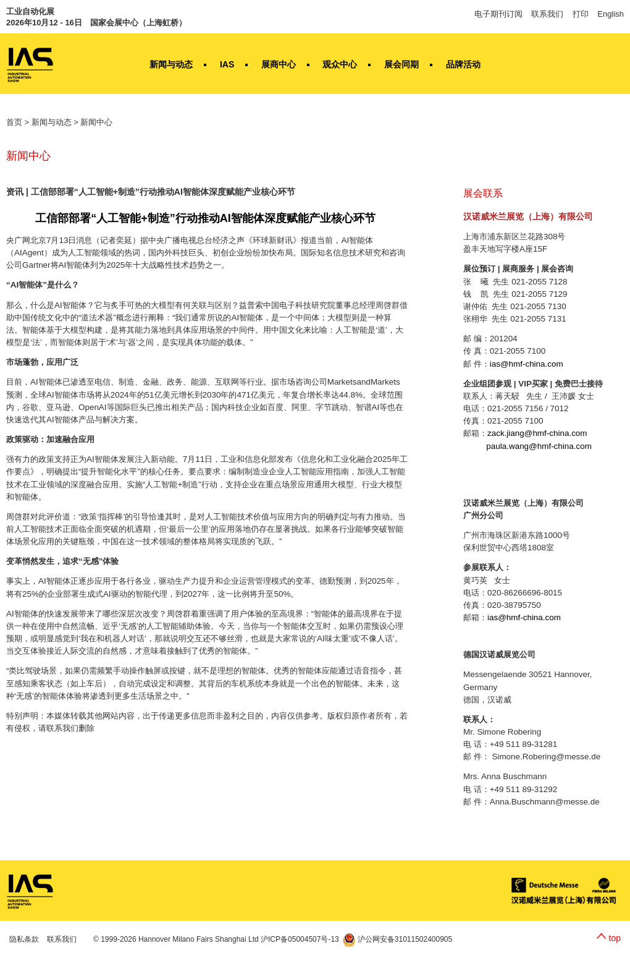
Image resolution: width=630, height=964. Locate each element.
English (610, 14)
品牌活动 (463, 64)
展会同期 (401, 64)
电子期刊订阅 (498, 14)
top (615, 938)
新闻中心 (96, 122)
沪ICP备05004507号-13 (300, 939)
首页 (14, 122)
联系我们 (547, 14)
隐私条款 (24, 939)
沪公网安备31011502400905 (397, 939)
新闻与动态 (171, 64)
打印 (581, 14)
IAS (227, 64)
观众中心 (339, 64)
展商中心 (278, 64)
